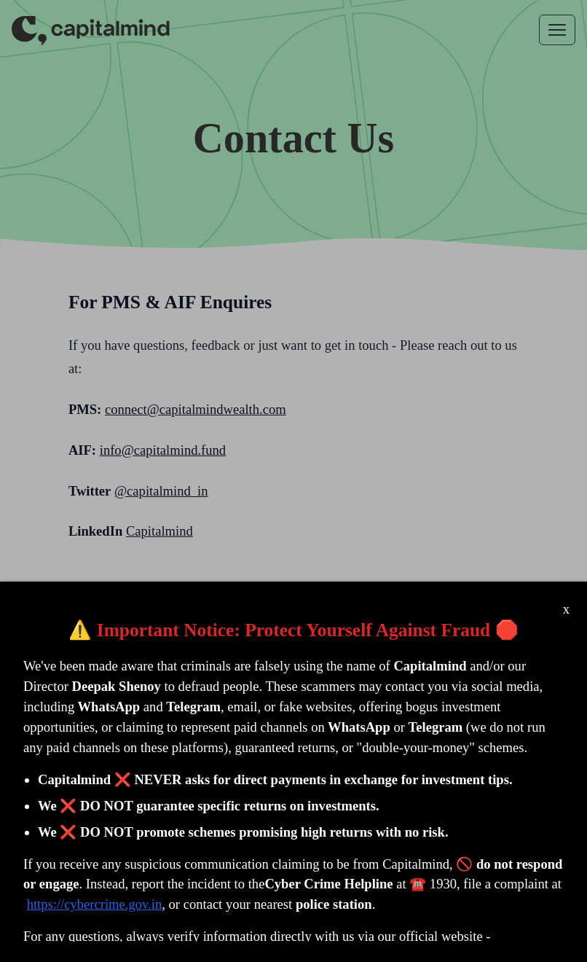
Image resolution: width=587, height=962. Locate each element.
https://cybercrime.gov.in (94, 904)
